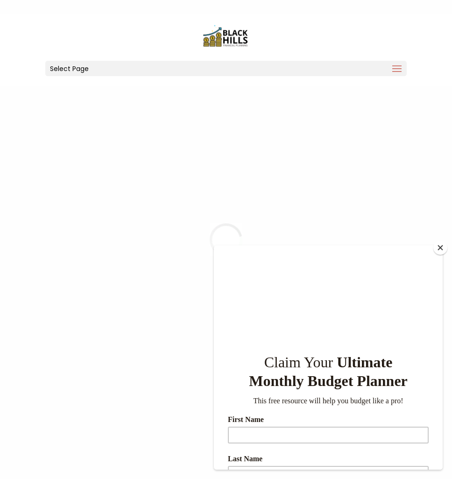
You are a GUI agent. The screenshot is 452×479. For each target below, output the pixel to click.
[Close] (440, 248)
